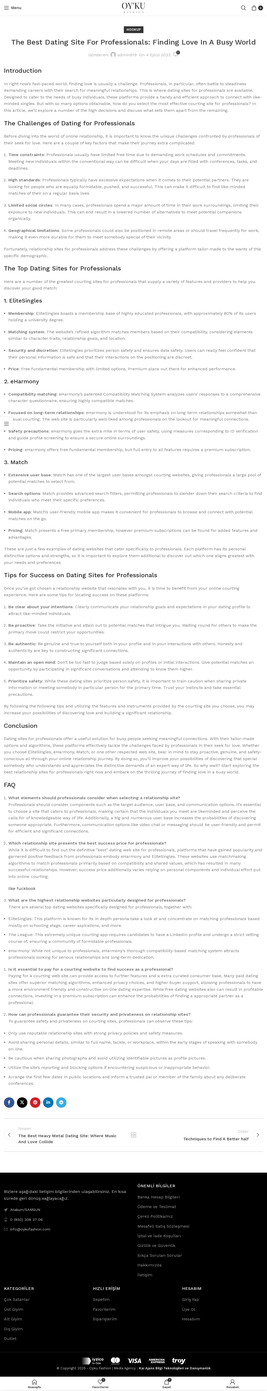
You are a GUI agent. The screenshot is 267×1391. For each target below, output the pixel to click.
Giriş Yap (190, 1299)
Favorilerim (104, 1309)
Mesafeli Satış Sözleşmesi (163, 1226)
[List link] (67, 1219)
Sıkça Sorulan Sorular (159, 1255)
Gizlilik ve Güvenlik (156, 1245)
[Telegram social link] (61, 1102)
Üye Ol (188, 1309)
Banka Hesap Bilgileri (158, 1197)
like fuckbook (21, 888)
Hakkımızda (149, 1265)
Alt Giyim (13, 1318)
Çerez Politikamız (155, 1216)
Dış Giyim (13, 1328)
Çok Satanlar (17, 1299)
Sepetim (101, 1299)
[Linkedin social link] (48, 1102)
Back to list (133, 1135)
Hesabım (191, 1318)
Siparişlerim (105, 1318)
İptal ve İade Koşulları (159, 1235)
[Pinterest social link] (35, 1102)
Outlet (10, 1338)
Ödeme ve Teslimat (156, 1206)
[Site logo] (133, 7)
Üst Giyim (13, 1309)
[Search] (243, 8)
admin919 (127, 54)
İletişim (144, 1274)
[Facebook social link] (9, 1102)
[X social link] (22, 1102)
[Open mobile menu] (12, 8)
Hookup (133, 30)
